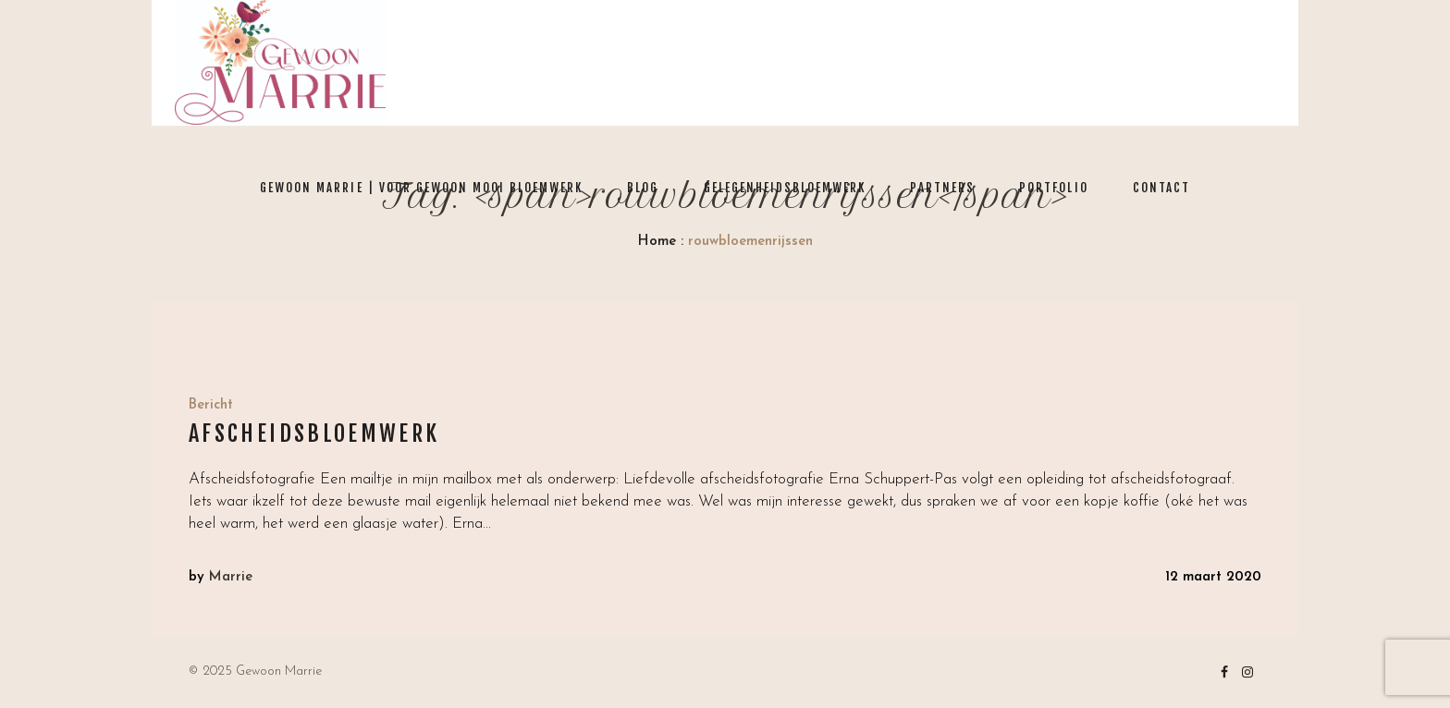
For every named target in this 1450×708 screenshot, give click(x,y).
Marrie (230, 577)
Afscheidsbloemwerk (314, 433)
